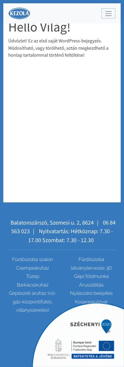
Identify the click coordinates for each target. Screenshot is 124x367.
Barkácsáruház (33, 285)
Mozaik (61, 354)
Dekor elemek (62, 363)
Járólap (62, 338)
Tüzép (32, 276)
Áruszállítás (91, 285)
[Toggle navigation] (108, 13)
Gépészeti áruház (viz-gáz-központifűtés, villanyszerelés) (33, 301)
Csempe (62, 346)
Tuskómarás (91, 319)
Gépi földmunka (91, 276)
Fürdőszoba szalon (32, 259)
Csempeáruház (32, 268)
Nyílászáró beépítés (91, 293)
